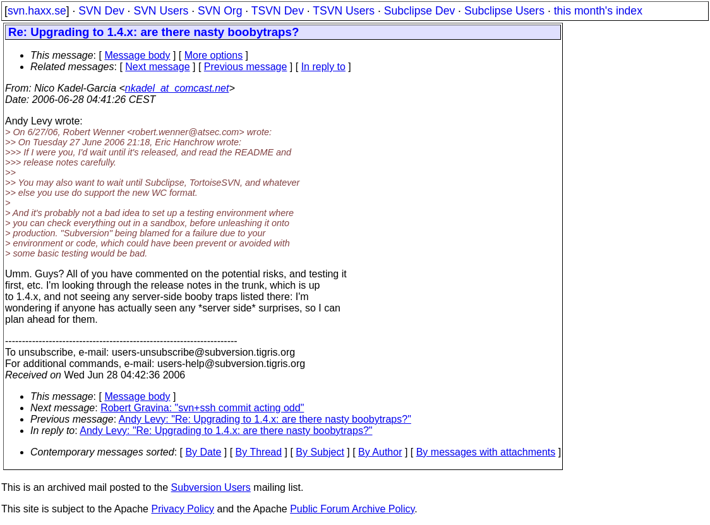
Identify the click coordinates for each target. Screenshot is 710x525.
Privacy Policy (182, 509)
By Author (380, 452)
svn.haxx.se (37, 10)
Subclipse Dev (419, 10)
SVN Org (220, 10)
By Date (203, 452)
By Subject (320, 452)
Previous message (245, 66)
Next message (157, 66)
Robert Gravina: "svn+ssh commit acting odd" (202, 407)
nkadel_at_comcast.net (177, 88)
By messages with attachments (486, 452)
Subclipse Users (504, 10)
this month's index (598, 10)
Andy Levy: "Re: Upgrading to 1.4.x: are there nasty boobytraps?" (265, 419)
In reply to (323, 66)
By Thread (259, 452)
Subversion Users (211, 487)
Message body (137, 55)
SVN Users (160, 10)
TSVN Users (344, 10)
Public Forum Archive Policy (352, 509)
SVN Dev (101, 10)
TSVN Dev (277, 10)
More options (213, 55)
